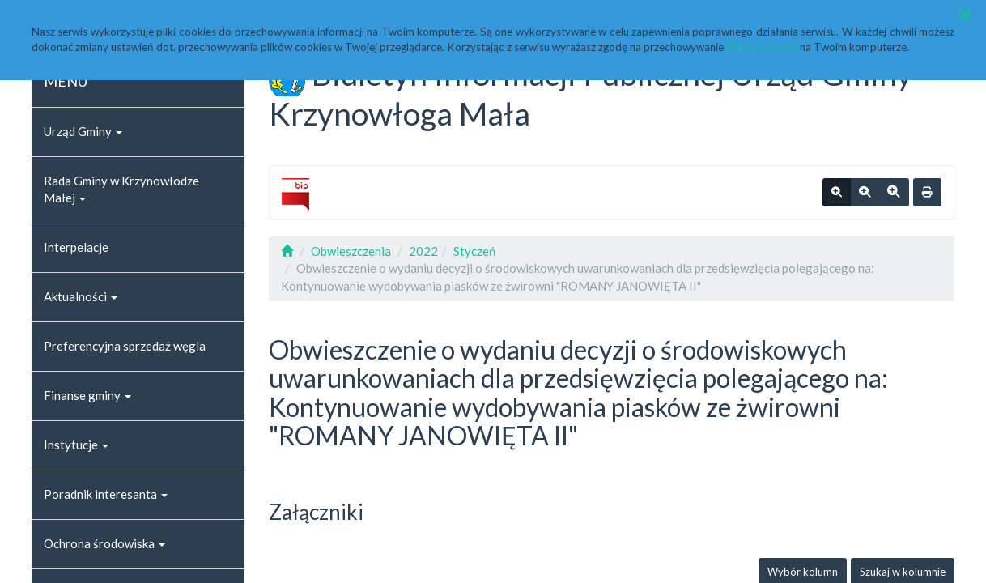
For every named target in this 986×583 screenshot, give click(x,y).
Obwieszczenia (351, 251)
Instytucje (76, 444)
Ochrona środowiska (104, 543)
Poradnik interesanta (106, 494)
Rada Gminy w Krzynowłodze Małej (121, 189)
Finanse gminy (87, 395)
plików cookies (761, 46)
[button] (965, 15)
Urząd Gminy (83, 131)
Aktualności (80, 296)
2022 (423, 251)
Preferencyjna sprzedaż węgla (125, 345)
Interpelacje (76, 247)
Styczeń (474, 251)
